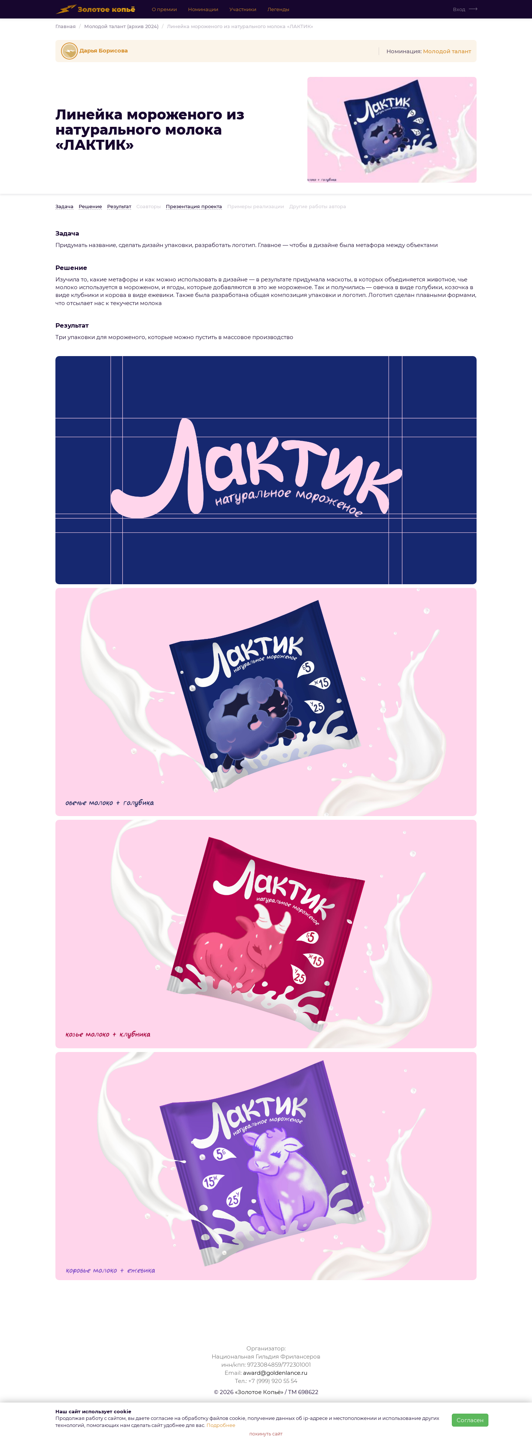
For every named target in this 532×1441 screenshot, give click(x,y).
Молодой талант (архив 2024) (121, 26)
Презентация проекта (194, 206)
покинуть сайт (266, 1434)
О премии (164, 9)
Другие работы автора (317, 206)
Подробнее (221, 1425)
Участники (242, 9)
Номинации (203, 9)
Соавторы (148, 206)
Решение (90, 206)
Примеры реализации (255, 206)
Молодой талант (447, 51)
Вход (459, 9)
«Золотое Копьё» (259, 1392)
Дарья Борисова (95, 50)
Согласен (470, 1420)
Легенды (278, 9)
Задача (64, 206)
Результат (119, 206)
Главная (65, 26)
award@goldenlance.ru (275, 1372)
